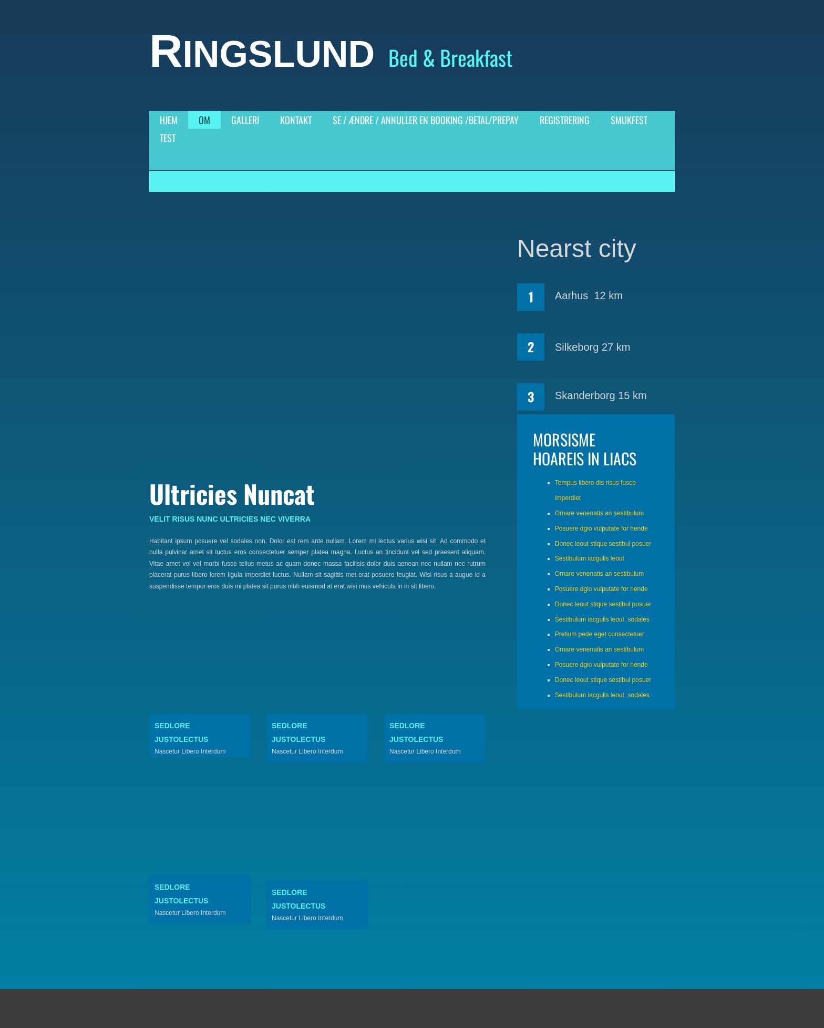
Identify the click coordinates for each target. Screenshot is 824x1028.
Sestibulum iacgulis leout (589, 558)
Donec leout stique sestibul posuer (603, 543)
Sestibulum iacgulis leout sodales (602, 619)
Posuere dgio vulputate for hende (601, 528)
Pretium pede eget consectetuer (599, 634)
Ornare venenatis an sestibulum (599, 513)
